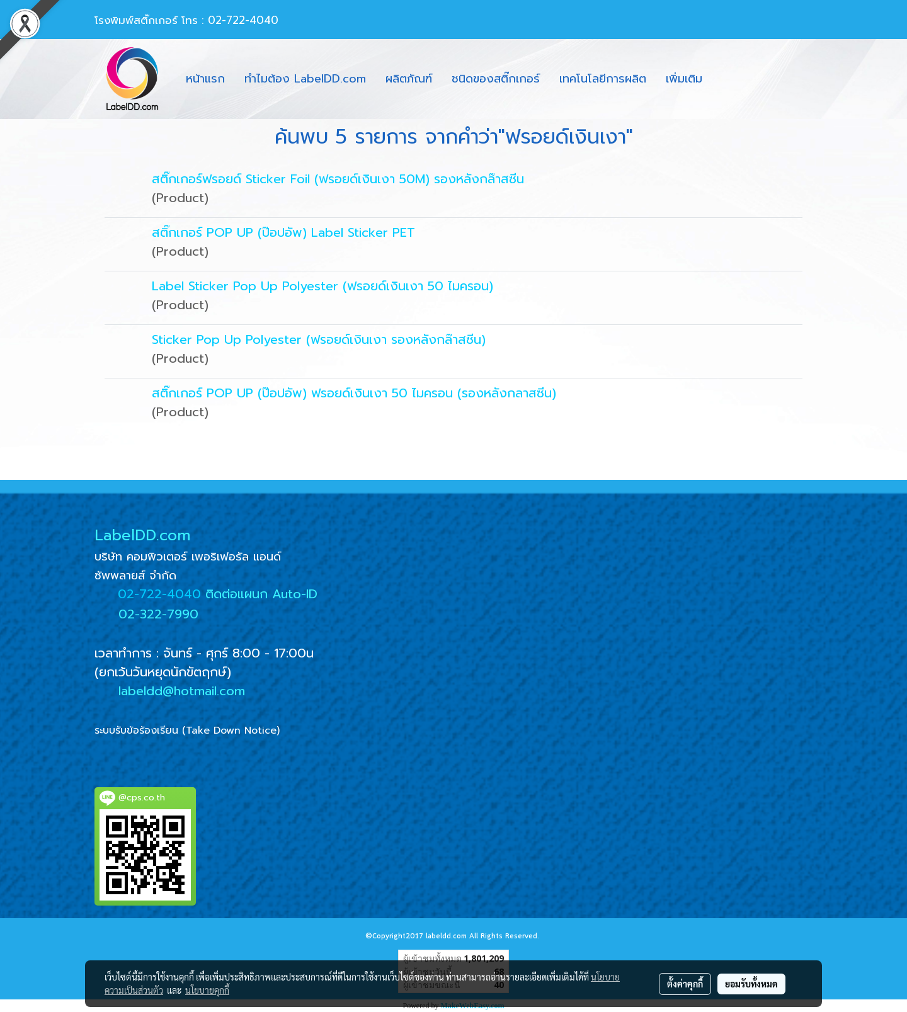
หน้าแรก (205, 79)
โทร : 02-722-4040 (229, 20)
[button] (723, 79)
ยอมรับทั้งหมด (751, 983)
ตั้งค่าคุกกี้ (685, 983)
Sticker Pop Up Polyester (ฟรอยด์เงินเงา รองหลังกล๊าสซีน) (319, 339)
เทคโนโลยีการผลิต (602, 79)
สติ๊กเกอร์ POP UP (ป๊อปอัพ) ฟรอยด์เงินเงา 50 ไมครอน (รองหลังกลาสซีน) (354, 393)
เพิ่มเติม (684, 79)
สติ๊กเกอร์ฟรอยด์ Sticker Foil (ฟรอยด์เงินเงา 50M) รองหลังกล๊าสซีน (338, 178)
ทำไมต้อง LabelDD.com (305, 79)
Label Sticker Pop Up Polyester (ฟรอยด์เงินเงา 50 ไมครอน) (322, 285)
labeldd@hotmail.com (181, 690)
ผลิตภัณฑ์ (408, 79)
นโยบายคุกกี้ (207, 990)
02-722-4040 (159, 593)
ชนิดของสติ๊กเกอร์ (496, 79)
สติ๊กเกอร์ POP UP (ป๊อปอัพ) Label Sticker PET (283, 232)
